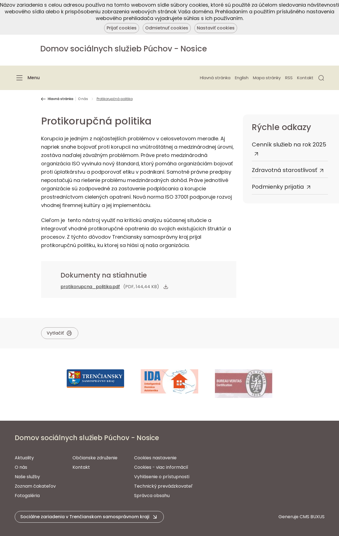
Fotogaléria (27, 495)
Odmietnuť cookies (166, 28)
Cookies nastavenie (155, 458)
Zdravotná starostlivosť (284, 170)
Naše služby (27, 476)
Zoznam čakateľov (35, 486)
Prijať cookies (122, 28)
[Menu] (27, 77)
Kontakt (305, 78)
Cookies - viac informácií (161, 467)
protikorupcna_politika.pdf (90, 286)
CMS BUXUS (312, 516)
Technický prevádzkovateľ (163, 486)
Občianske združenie (94, 458)
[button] (321, 77)
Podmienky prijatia (278, 187)
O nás (83, 99)
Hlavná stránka (215, 78)
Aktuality (24, 458)
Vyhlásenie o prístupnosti (161, 476)
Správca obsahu (152, 495)
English (241, 78)
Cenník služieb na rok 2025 (289, 144)
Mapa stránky (267, 78)
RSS (289, 78)
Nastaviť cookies (216, 28)
